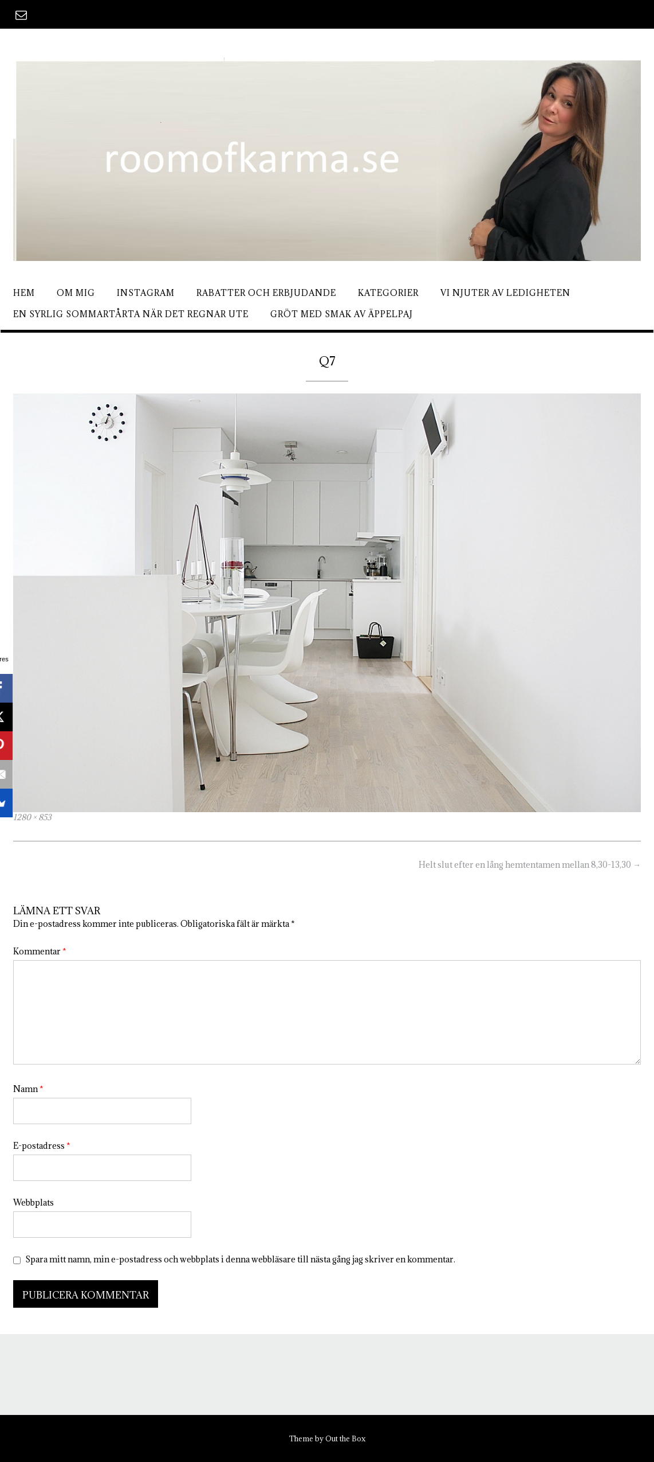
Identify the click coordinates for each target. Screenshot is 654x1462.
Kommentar (39, 951)
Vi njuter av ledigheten (505, 292)
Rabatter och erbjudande (266, 292)
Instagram (146, 292)
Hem (24, 292)
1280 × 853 (32, 817)
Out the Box (345, 1438)
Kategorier (388, 292)
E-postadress (41, 1145)
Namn (28, 1088)
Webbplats (33, 1202)
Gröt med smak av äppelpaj (341, 314)
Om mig (76, 292)
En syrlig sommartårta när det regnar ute (131, 314)
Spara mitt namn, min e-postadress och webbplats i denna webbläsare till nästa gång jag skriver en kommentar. (240, 1259)
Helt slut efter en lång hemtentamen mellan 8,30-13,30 (530, 864)
